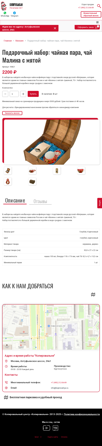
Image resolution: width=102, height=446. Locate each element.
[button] (97, 22)
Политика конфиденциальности (82, 414)
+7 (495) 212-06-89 (86, 8)
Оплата (64, 437)
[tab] (8, 170)
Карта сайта (53, 437)
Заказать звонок (12, 113)
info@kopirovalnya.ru (59, 388)
